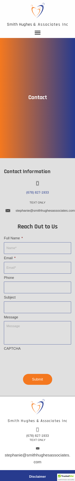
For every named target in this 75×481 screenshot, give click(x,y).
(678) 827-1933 (37, 192)
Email (10, 258)
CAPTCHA (12, 349)
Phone (9, 278)
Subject (10, 297)
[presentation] (33, 360)
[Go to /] (37, 14)
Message (11, 317)
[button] (66, 477)
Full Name (13, 238)
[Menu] (37, 32)
